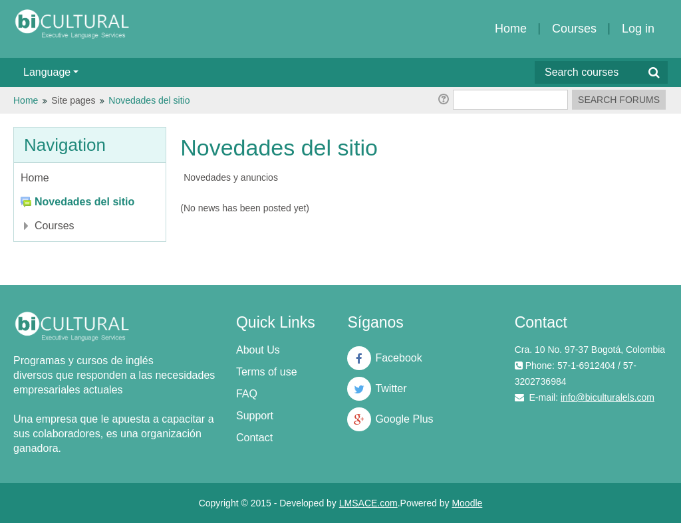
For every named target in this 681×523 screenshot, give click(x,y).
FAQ (246, 393)
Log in (638, 28)
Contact (254, 437)
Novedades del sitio (149, 100)
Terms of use (266, 371)
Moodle (467, 503)
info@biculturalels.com (607, 397)
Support (254, 415)
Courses (574, 28)
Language (50, 72)
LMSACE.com (368, 503)
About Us (258, 350)
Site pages (73, 100)
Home (511, 28)
